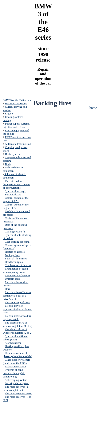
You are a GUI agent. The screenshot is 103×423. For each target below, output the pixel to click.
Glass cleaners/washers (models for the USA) (16, 361)
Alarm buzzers (13, 342)
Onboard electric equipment (13, 169)
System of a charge (15, 191)
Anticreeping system (16, 379)
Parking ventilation (15, 366)
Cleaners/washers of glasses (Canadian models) (17, 354)
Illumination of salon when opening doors (15, 270)
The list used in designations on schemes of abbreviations (16, 184)
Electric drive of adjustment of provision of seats (17, 309)
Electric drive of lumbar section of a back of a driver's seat (17, 296)
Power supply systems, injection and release (16, 125)
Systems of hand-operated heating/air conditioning (14, 373)
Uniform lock (12, 278)
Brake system (12, 154)
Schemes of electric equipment (14, 176)
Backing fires (12, 255)
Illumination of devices (17, 275)
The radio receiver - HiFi (18, 393)
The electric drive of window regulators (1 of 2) (17, 324)
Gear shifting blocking (17, 241)
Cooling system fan (15, 231)
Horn (8, 288)
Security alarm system (17, 383)
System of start (13, 194)
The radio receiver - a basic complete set (15, 388)
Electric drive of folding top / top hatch (17, 317)
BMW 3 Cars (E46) (16, 103)
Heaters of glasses (15, 251)
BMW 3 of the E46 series (17, 100)
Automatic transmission (18, 143)
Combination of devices (18, 265)
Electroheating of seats (17, 302)
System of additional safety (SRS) (15, 337)
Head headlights (14, 261)
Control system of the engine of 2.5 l (15, 199)
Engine (9, 113)
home (93, 108)
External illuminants (16, 258)
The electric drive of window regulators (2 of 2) (17, 331)
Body (8, 164)
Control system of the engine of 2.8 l (15, 206)
